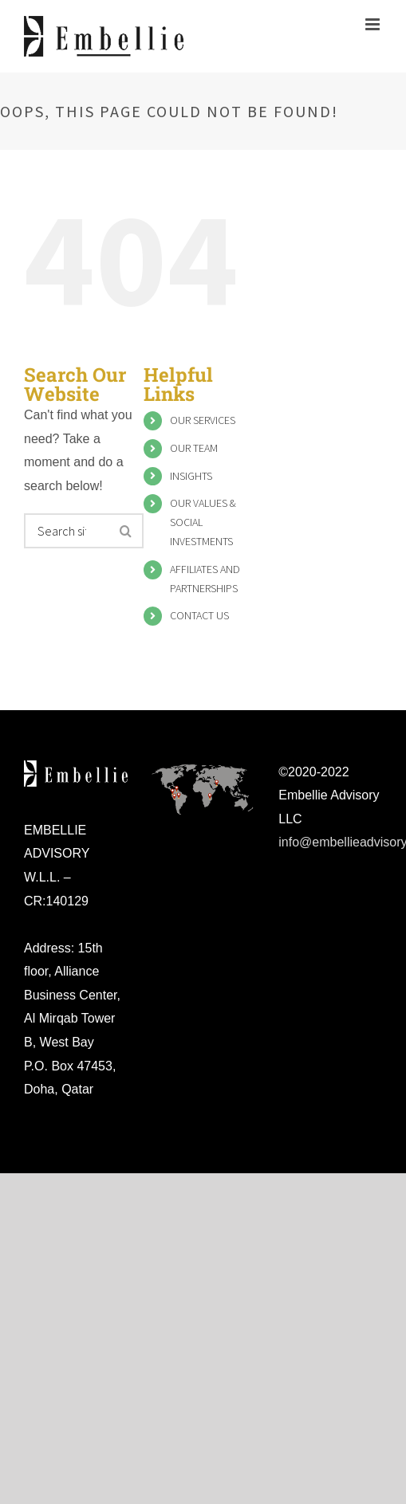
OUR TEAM (194, 448)
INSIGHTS (191, 476)
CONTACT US (199, 615)
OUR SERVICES (202, 420)
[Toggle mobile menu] (373, 24)
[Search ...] (68, 531)
